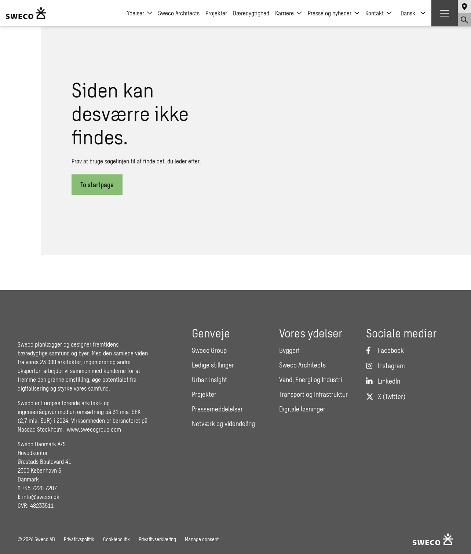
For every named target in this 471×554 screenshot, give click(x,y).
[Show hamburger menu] (444, 13)
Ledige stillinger (213, 365)
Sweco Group (209, 350)
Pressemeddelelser (217, 409)
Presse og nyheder (333, 13)
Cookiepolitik (116, 539)
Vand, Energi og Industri (310, 380)
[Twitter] (385, 396)
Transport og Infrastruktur (313, 394)
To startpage (97, 185)
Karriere (288, 13)
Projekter (216, 13)
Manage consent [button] (202, 539)
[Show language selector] (464, 6)
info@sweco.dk (40, 496)
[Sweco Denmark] (26, 13)
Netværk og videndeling (223, 424)
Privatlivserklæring (157, 539)
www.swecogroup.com (94, 429)
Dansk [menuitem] (408, 13)
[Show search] (464, 19)
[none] (413, 13)
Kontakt (378, 13)
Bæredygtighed (251, 13)
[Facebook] (385, 350)
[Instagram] (385, 365)
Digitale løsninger (302, 409)
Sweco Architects (179, 13)
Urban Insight (209, 380)
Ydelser (139, 13)
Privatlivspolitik (79, 539)
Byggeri (289, 350)
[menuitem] (413, 13)
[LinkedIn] (383, 381)
